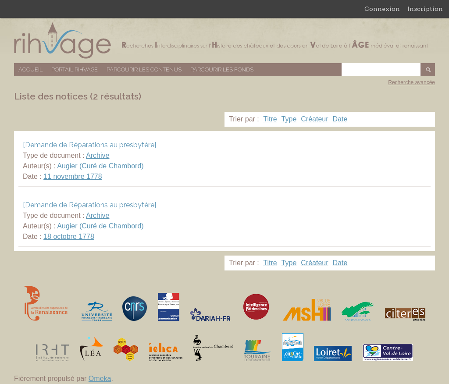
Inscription (425, 8)
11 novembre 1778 (72, 176)
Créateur (314, 119)
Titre (270, 119)
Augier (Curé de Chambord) (100, 166)
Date (340, 119)
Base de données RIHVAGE (224, 40)
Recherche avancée (411, 82)
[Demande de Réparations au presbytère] (89, 145)
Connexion (382, 8)
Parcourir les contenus (144, 69)
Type (289, 119)
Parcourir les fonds (221, 69)
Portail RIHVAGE (74, 69)
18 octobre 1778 (68, 236)
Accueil (30, 69)
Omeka (100, 378)
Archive (97, 155)
